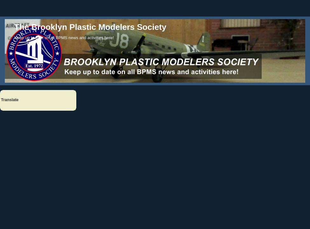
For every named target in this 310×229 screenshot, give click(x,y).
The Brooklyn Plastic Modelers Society (90, 27)
